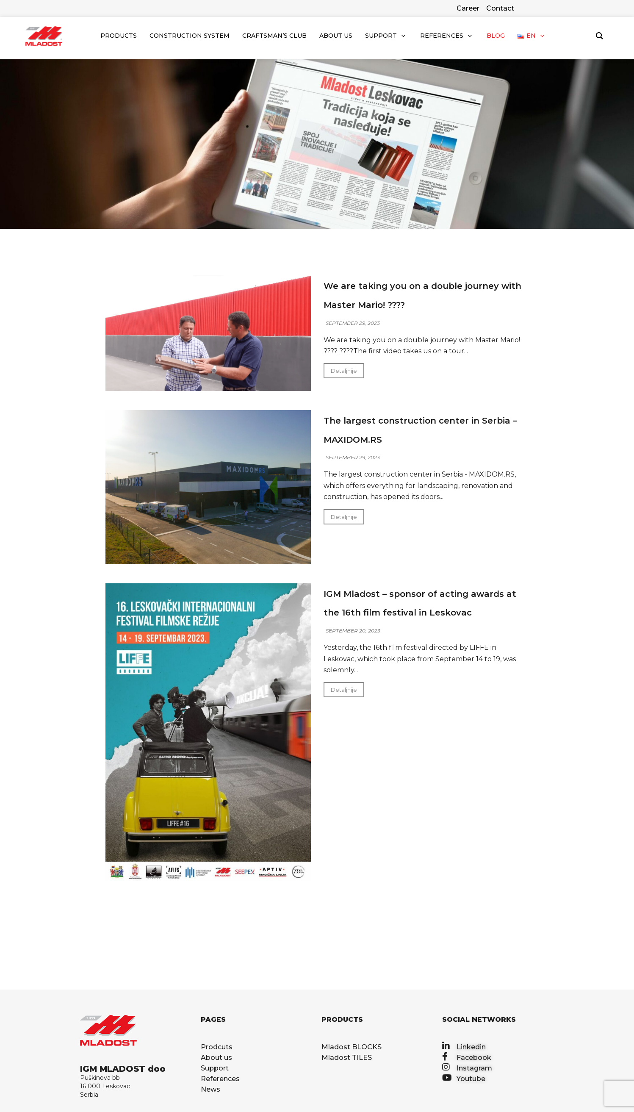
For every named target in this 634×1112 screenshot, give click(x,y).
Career (468, 8)
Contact (500, 8)
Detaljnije (344, 372)
